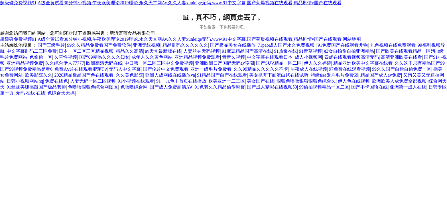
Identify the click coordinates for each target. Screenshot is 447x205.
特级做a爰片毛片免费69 (334, 75)
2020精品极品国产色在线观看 (83, 75)
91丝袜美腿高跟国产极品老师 (36, 87)
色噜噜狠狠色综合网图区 (93, 87)
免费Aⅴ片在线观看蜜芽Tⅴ (80, 69)
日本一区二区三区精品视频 (86, 51)
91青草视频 (310, 51)
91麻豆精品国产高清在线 (247, 51)
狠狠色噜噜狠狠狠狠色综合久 (306, 81)
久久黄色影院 (129, 75)
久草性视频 (65, 57)
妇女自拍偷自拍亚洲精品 (349, 51)
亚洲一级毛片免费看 (210, 69)
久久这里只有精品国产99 (420, 63)
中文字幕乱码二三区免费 (32, 51)
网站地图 (352, 39)
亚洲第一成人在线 (408, 87)
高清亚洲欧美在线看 (401, 57)
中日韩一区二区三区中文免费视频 (159, 63)
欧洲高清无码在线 (104, 63)
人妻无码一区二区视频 (93, 81)
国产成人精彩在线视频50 (272, 87)
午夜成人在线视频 (308, 69)
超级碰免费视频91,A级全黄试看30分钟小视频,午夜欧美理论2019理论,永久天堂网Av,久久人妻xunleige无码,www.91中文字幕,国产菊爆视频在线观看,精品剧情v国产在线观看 (171, 2)
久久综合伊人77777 (64, 63)
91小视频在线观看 (136, 81)
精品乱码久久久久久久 (185, 45)
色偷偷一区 (40, 57)
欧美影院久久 (38, 75)
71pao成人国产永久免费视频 (287, 45)
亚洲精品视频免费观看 (197, 57)
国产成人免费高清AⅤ (171, 87)
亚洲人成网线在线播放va (170, 75)
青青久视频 (233, 57)
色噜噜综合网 (134, 87)
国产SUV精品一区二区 (279, 63)
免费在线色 (56, 81)
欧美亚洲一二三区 (226, 81)
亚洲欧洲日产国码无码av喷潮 (224, 63)
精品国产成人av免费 (380, 75)
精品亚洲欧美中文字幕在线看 (363, 63)
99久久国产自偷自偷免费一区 (401, 69)
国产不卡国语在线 (369, 87)
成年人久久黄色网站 (151, 57)
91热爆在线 (285, 51)
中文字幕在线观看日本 (269, 57)
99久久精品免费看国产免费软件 (99, 45)
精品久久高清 (129, 51)
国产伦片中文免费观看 (165, 69)
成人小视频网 (308, 57)
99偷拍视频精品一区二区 (324, 87)
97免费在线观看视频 (349, 69)
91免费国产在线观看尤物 (343, 45)
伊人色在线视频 (354, 81)
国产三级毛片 (51, 45)
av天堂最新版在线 (163, 51)
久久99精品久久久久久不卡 (260, 69)
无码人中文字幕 (125, 69)
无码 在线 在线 (30, 93)
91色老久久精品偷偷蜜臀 (220, 87)
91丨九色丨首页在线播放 (181, 81)
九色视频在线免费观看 (393, 45)
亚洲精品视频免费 (25, 63)
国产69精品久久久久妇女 (104, 57)
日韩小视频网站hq (25, 81)
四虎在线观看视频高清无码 (351, 57)
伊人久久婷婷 (317, 63)
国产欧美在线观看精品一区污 (405, 51)
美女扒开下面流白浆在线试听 (278, 75)
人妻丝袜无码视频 (201, 51)
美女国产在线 (260, 81)
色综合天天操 (61, 93)
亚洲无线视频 (146, 45)
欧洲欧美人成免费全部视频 (399, 81)
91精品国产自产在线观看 (222, 75)
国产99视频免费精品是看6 (26, 69)
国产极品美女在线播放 (233, 45)
